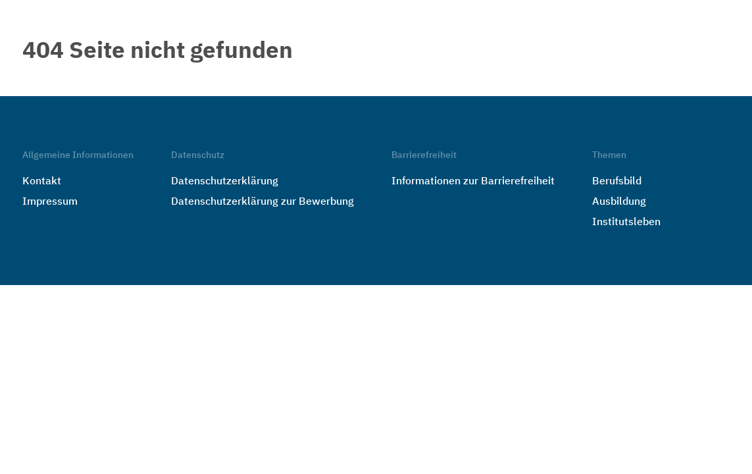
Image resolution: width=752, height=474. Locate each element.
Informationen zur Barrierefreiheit (473, 181)
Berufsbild (616, 181)
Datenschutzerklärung (224, 181)
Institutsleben (626, 222)
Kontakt (41, 181)
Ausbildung (619, 202)
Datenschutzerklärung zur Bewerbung (262, 202)
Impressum (50, 202)
